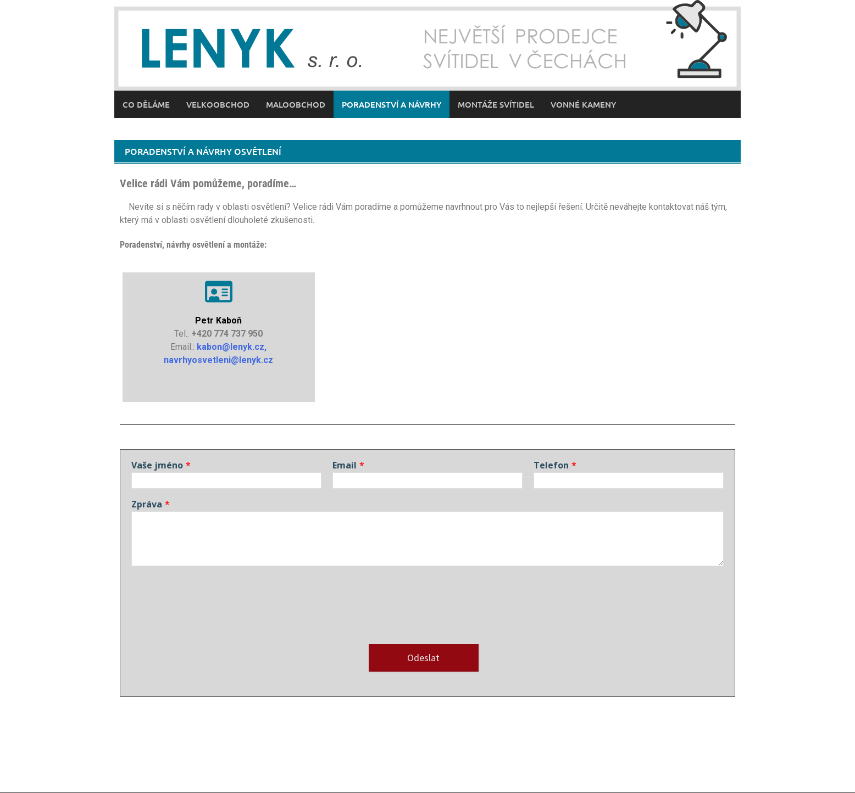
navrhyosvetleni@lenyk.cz (218, 360)
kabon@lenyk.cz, (232, 347)
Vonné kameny (583, 104)
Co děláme (146, 104)
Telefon (551, 465)
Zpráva (146, 504)
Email (344, 465)
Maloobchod (295, 104)
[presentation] (214, 611)
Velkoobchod (217, 104)
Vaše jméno (157, 465)
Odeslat (423, 657)
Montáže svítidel (496, 104)
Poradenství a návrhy (391, 104)
